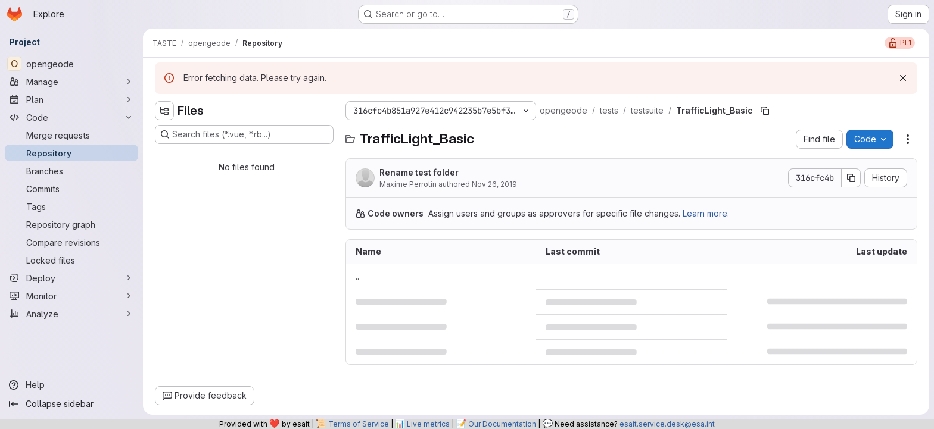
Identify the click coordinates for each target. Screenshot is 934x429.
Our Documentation (502, 423)
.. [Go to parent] (357, 276)
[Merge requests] (71, 135)
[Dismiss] (903, 78)
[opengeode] (71, 63)
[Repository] (71, 153)
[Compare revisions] (71, 242)
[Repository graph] (71, 224)
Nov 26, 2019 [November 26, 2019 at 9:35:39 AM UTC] (494, 184)
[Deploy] (71, 278)
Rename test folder (419, 172)
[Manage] (71, 81)
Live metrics (428, 423)
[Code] (71, 117)
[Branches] (71, 170)
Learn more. (706, 213)
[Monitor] (71, 295)
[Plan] (71, 99)
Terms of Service (358, 423)
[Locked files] (71, 260)
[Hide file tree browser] (164, 110)
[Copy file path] (764, 110)
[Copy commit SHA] (851, 177)
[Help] (71, 385)
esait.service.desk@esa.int (667, 423)
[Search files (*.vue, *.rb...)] (244, 134)
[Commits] (71, 188)
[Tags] (71, 206)
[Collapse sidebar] (71, 404)
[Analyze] (71, 313)
